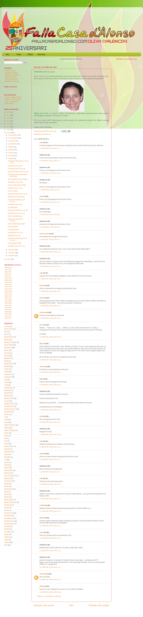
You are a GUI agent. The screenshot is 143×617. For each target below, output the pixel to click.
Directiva (41, 55)
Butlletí (6, 366)
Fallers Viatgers (9, 430)
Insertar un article (11, 73)
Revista (7, 529)
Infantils (7, 457)
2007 (8, 259)
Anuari (6, 350)
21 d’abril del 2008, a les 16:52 (50, 372)
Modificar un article (12, 75)
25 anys (7, 326)
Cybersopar (8, 388)
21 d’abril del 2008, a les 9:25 (49, 227)
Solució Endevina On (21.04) (18, 172)
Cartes (6, 369)
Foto (6, 441)
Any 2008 (8, 282)
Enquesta (7, 412)
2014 (8, 115)
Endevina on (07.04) (15, 233)
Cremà (6, 382)
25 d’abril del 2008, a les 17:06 (50, 592)
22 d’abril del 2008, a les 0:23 (49, 472)
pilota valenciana (10, 502)
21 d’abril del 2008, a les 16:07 (50, 318)
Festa (6, 433)
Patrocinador (9, 500)
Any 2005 (8, 289)
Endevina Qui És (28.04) (16, 169)
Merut (41, 344)
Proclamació (8, 518)
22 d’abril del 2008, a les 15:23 (50, 567)
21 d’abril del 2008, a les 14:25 (50, 252)
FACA (6, 420)
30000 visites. (13, 191)
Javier (41, 196)
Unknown (43, 313)
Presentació (8, 513)
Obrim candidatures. (15, 216)
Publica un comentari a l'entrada (49, 596)
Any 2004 (8, 291)
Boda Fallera (8, 364)
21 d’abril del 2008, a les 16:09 (50, 337)
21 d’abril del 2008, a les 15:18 (49, 279)
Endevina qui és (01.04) (16, 246)
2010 (8, 127)
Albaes (6, 340)
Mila (41, 379)
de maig (11, 156)
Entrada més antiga (99, 605)
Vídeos (30, 55)
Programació (9, 521)
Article (6, 356)
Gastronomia (9, 446)
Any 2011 (8, 276)
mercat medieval (10, 476)
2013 (8, 118)
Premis (6, 510)
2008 (8, 133)
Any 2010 (8, 278)
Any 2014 (8, 270)
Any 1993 (8, 314)
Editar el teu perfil (11, 79)
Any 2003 (8, 293)
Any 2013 (8, 272)
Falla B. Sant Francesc (13, 100)
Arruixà (7, 353)
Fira (5, 438)
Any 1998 (8, 303)
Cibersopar (8, 377)
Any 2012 (8, 274)
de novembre (13, 138)
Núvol (6, 492)
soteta (41, 454)
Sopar (6, 534)
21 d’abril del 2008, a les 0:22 (49, 161)
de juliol (11, 150)
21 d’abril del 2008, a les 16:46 (50, 360)
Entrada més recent (44, 605)
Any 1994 (8, 312)
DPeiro (47, 131)
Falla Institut (9, 104)
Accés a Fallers (10, 71)
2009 (8, 130)
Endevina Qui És (10, 409)
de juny (11, 153)
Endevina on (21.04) (15, 188)
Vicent (41, 325)
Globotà (7, 449)
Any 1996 (8, 307)
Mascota (7, 473)
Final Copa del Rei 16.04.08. (18, 210)
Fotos (18, 55)
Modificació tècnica (12, 81)
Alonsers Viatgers (10, 342)
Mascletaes (8, 470)
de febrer (11, 253)
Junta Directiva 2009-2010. (18, 194)
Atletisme (7, 358)
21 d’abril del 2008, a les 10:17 (49, 239)
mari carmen (44, 234)
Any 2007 (8, 284)
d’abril (10, 159)
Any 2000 (8, 299)
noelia (41, 416)
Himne (6, 454)
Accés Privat (8, 329)
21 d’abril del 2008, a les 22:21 (49, 459)
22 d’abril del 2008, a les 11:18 (49, 538)
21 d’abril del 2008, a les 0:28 (49, 173)
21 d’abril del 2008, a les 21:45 (50, 447)
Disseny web (8, 398)
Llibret (6, 465)
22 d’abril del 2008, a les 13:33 (50, 551)
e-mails (7, 401)
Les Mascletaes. (13, 230)
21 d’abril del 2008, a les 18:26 (50, 385)
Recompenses (9, 524)
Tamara (42, 367)
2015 (8, 112)
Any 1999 (8, 301)
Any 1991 (8, 318)
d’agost (11, 147)
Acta (6, 332)
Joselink (42, 505)
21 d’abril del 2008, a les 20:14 (50, 422)
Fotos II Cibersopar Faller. (17, 185)
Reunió (6, 526)
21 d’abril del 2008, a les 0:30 (49, 190)
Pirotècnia (8, 505)
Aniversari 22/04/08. (15, 182)
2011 (8, 124)
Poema (6, 508)
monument (8, 481)
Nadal (6, 484)
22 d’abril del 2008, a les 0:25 (49, 484)
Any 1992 (8, 316)
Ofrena (6, 494)
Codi (5, 380)
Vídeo (6, 540)
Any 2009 (8, 280)
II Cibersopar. (13, 207)
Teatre (6, 537)
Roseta (42, 286)
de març (11, 250)
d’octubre (12, 141)
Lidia (41, 143)
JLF (5, 460)
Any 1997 (8, 305)
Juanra (6, 462)
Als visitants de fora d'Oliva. (18, 179)
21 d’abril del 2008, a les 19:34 (50, 410)
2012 (8, 121)
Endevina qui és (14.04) (16, 213)
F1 (5, 417)
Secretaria (8, 532)
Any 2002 (8, 295)
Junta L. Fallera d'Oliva (13, 97)
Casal (6, 372)
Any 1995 (8, 310)
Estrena (7, 414)
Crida (6, 385)
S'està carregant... (11, 89)
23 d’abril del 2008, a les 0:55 (49, 580)
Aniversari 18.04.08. (15, 204)
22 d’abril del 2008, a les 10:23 (50, 526)
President (7, 516)
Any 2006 (8, 286)
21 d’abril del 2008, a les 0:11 (49, 148)
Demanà (7, 390)
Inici (7, 55)
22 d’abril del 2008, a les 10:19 (50, 511)
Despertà (7, 393)
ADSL (6, 334)
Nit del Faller (8, 489)
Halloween (8, 452)
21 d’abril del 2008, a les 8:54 (49, 215)
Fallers (6, 428)
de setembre (13, 144)
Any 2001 (8, 297)
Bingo (6, 361)
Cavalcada (8, 374)
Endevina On (46, 134)
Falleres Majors (9, 425)
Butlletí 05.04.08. (14, 236)
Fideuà (6, 436)
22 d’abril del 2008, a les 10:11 (49, 499)
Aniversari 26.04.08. (15, 166)
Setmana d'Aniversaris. (16, 197)
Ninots (6, 486)
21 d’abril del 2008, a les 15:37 (49, 291)
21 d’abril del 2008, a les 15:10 (49, 266)
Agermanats (8, 337)
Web (5, 545)
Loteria (6, 468)
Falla (6, 422)
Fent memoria (13, 227)
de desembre (13, 135)
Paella (6, 497)
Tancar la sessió (10, 77)
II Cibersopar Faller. (15, 243)
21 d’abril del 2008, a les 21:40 (50, 435)
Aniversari (7, 348)
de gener (11, 256)
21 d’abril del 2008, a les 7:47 (49, 202)
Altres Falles (8, 345)
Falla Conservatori (11, 102)
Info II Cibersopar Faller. (17, 224)
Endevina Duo (9, 404)
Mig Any (7, 478)
